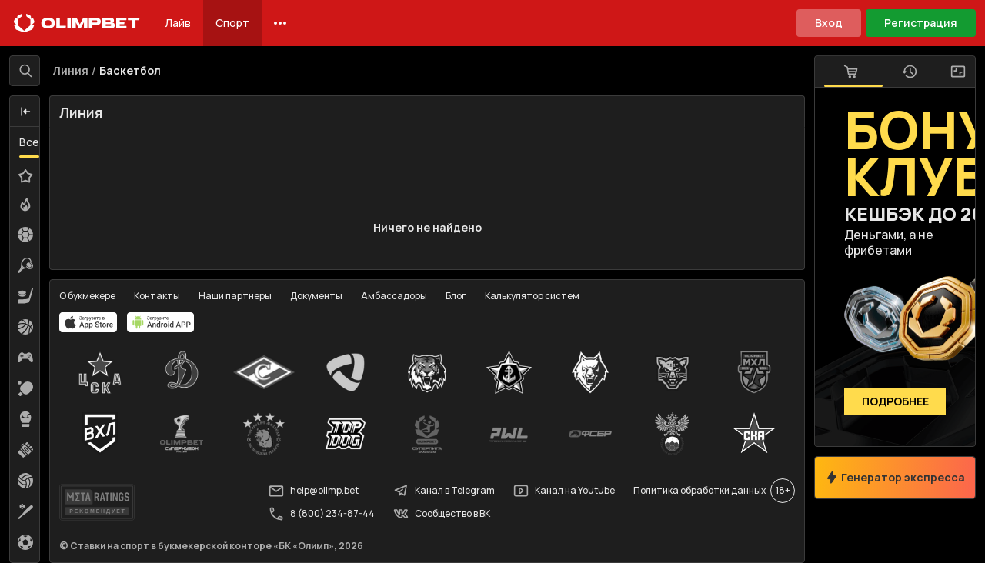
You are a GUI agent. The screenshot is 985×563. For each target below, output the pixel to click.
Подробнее (895, 402)
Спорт (232, 22)
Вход (829, 22)
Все (29, 142)
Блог (456, 295)
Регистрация (920, 22)
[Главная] (77, 23)
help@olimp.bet (314, 491)
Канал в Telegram (444, 491)
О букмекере (87, 295)
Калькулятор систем (532, 295)
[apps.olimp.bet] (88, 322)
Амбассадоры (394, 295)
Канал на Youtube (564, 491)
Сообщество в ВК (441, 514)
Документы (316, 295)
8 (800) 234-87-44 (322, 514)
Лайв (178, 22)
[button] (25, 111)
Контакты (157, 295)
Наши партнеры (235, 295)
